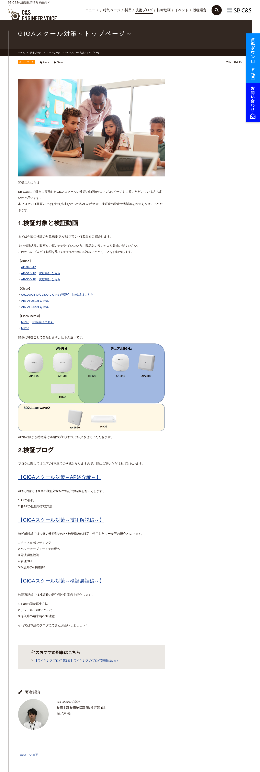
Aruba (46, 62)
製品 (127, 10)
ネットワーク (53, 52)
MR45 (25, 322)
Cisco (60, 62)
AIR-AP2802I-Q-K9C (35, 300)
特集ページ (111, 10)
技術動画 (164, 10)
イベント (182, 10)
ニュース (92, 10)
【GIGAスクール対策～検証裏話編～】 (61, 581)
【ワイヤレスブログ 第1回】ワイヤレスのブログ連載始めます (77, 660)
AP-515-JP (28, 273)
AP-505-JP (28, 279)
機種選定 (199, 10)
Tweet (22, 754)
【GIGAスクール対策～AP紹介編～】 (59, 477)
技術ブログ (144, 10)
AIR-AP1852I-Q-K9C (35, 306)
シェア (33, 754)
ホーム (21, 52)
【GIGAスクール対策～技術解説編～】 (61, 520)
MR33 (25, 328)
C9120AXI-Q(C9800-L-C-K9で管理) (45, 294)
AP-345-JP (28, 267)
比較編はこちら (49, 273)
